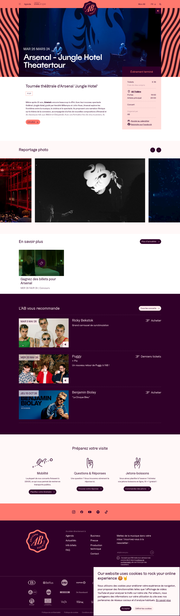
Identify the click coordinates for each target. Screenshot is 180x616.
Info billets (71, 545)
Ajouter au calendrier (138, 121)
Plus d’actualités (150, 241)
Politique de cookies (71, 612)
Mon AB (141, 4)
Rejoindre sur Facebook (139, 124)
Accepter (126, 608)
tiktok (106, 512)
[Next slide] (158, 150)
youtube (89, 512)
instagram (73, 512)
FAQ (68, 550)
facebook (81, 512)
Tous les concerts (150, 308)
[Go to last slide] (152, 150)
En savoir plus (163, 600)
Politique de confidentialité (51, 612)
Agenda (27, 4)
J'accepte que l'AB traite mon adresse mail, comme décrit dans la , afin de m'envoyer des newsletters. (136, 561)
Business (95, 535)
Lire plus (32, 122)
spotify (98, 512)
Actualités (71, 540)
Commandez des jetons (137, 488)
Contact (94, 553)
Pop (29, 94)
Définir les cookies (143, 608)
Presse (94, 540)
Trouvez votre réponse (90, 488)
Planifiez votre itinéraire (42, 491)
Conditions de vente (89, 612)
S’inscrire (152, 552)
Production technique (96, 547)
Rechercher (160, 4)
